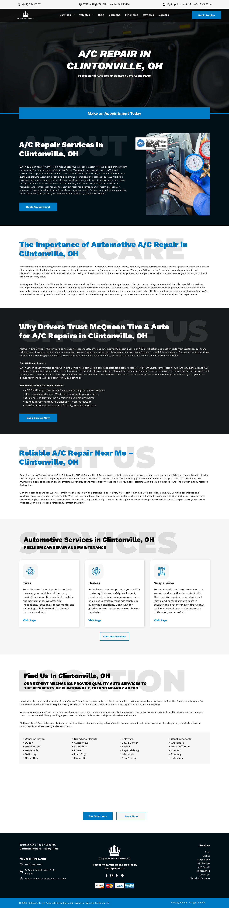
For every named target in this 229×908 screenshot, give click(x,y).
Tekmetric (104, 903)
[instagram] (112, 876)
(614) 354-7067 (31, 4)
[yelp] (117, 876)
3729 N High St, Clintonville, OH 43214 (106, 4)
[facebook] (106, 876)
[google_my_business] (122, 876)
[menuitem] (66, 15)
